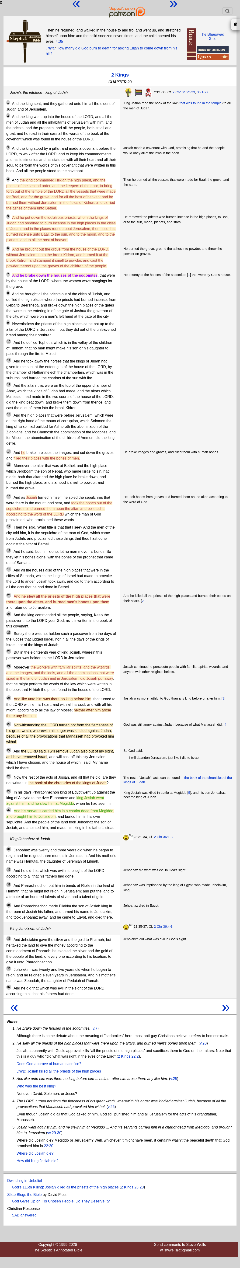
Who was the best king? (36, 1086)
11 (8, 360)
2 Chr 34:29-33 (184, 92)
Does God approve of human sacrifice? (49, 1064)
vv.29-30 (54, 1133)
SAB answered (24, 1215)
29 (8, 791)
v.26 (111, 1107)
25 (8, 698)
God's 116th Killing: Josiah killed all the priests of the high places (65, 1187)
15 (8, 464)
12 (8, 384)
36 (8, 968)
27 (8, 750)
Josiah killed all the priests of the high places (64, 1071)
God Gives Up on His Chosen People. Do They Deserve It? (61, 1201)
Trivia (50, 48)
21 (8, 614)
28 (8, 776)
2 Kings (120, 74)
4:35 (59, 41)
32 (8, 869)
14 (8, 451)
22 (8, 632)
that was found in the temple (201, 103)
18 (8, 550)
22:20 (48, 1146)
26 (8, 724)
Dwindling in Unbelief (24, 1181)
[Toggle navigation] (227, 10)
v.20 (203, 1043)
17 (8, 526)
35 (8, 938)
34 (8, 905)
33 (8, 884)
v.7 (95, 1028)
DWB (21, 1071)
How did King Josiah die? (38, 1161)
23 (8, 651)
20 (8, 595)
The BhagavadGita (212, 36)
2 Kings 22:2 (128, 1056)
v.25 (173, 1079)
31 (8, 849)
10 (8, 341)
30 (8, 810)
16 (8, 496)
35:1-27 (202, 92)
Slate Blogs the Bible (24, 1195)
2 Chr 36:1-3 (163, 837)
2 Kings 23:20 (132, 1187)
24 (8, 666)
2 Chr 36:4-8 (163, 926)
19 (8, 569)
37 (8, 987)
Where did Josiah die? (35, 1153)
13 (8, 414)
